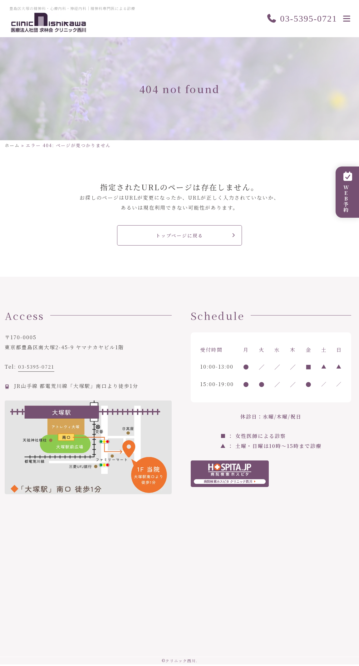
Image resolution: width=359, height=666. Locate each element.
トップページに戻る (180, 236)
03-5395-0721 (301, 18)
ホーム (12, 145)
